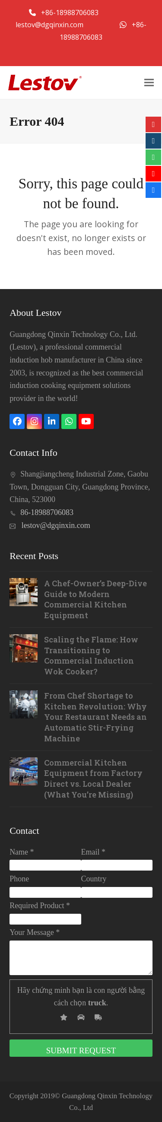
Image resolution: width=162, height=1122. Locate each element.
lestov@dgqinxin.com (50, 24)
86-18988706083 (46, 512)
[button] (149, 82)
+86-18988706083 (70, 12)
